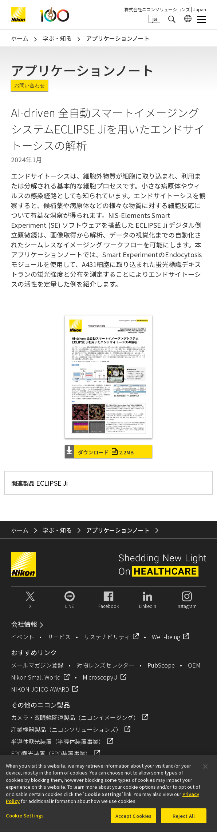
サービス (59, 636)
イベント (22, 636)
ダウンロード (106, 452)
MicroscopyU (100, 677)
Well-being (166, 636)
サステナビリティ (107, 636)
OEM (194, 665)
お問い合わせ (29, 85)
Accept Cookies (133, 819)
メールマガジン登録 (37, 665)
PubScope (161, 665)
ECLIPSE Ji (52, 482)
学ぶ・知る (57, 38)
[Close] (205, 770)
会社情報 (24, 624)
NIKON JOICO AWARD (40, 689)
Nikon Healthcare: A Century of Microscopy (54, 14)
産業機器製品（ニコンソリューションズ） (66, 729)
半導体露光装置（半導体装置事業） (57, 741)
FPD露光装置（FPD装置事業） (51, 753)
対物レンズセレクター (105, 665)
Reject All (184, 819)
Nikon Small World (36, 677)
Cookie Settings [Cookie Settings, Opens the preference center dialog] (25, 819)
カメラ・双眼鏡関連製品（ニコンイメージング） (75, 717)
